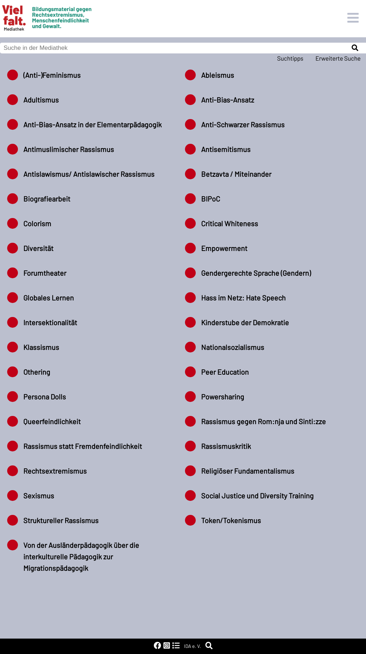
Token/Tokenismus (231, 520)
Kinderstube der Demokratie (245, 322)
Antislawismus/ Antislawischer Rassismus (89, 174)
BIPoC (210, 198)
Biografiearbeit (46, 198)
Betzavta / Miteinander (236, 174)
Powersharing (222, 396)
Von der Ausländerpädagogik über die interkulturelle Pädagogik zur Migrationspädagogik (81, 556)
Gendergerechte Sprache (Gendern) (256, 273)
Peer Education (225, 372)
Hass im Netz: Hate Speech (243, 297)
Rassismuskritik (226, 446)
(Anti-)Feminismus (52, 75)
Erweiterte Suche (338, 58)
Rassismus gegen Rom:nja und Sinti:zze (263, 421)
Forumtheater (44, 273)
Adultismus (41, 99)
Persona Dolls (44, 396)
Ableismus (217, 75)
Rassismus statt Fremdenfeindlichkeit (82, 446)
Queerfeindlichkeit (52, 421)
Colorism (37, 223)
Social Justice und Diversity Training (257, 495)
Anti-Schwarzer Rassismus (243, 124)
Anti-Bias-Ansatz (227, 99)
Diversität (38, 248)
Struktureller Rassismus (61, 520)
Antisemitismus (226, 149)
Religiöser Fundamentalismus (247, 470)
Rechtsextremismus (55, 470)
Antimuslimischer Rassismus (68, 149)
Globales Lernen (48, 297)
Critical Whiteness (229, 223)
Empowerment (224, 248)
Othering (36, 372)
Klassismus (41, 347)
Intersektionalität (50, 322)
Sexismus (38, 495)
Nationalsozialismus (232, 347)
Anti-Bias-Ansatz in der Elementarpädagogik (92, 124)
